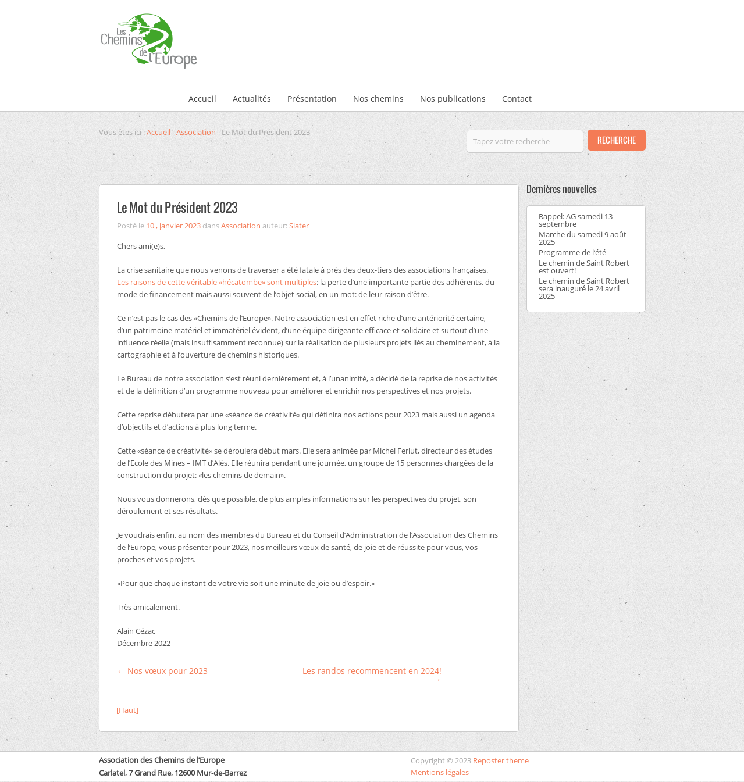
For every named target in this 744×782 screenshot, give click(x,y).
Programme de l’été (572, 252)
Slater (299, 225)
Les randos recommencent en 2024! (372, 674)
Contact (517, 98)
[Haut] (127, 710)
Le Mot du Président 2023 (177, 207)
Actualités (252, 98)
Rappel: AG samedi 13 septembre (576, 220)
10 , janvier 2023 (173, 225)
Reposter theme (501, 760)
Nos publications (453, 98)
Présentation (312, 98)
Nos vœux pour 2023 (162, 670)
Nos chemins (378, 98)
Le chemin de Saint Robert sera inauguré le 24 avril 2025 (584, 288)
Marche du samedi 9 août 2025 (582, 238)
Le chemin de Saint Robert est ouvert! (584, 267)
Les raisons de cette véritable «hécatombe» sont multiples (216, 282)
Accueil (202, 98)
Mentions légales (440, 772)
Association (196, 132)
